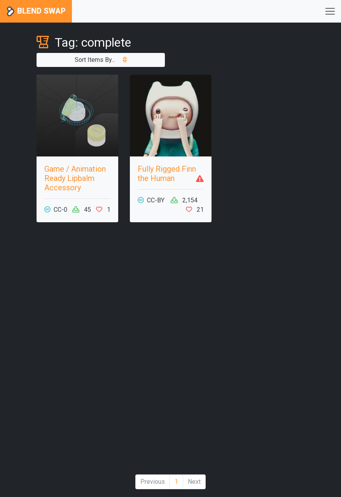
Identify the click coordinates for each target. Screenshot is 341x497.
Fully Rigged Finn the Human (167, 173)
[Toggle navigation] (330, 11)
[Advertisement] (77, 351)
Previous (152, 481)
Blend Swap (36, 11)
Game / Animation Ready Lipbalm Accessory (75, 178)
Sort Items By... (101, 59)
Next (194, 481)
